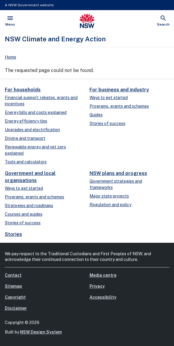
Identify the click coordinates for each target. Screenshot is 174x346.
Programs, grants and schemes (119, 106)
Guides (96, 114)
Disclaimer (16, 308)
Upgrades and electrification (32, 129)
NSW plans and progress (118, 173)
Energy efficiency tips (26, 121)
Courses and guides (23, 214)
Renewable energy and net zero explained (35, 150)
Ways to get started (109, 97)
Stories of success (107, 123)
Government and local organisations (30, 176)
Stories (13, 234)
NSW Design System (41, 332)
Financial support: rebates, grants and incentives (41, 100)
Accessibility (103, 297)
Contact (13, 275)
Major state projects (109, 196)
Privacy (97, 286)
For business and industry (119, 90)
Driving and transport (25, 138)
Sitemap (13, 286)
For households (23, 90)
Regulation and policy (110, 204)
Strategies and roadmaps (29, 205)
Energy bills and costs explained (36, 112)
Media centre (103, 275)
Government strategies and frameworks (116, 184)
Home (10, 57)
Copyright (15, 297)
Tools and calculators (26, 161)
